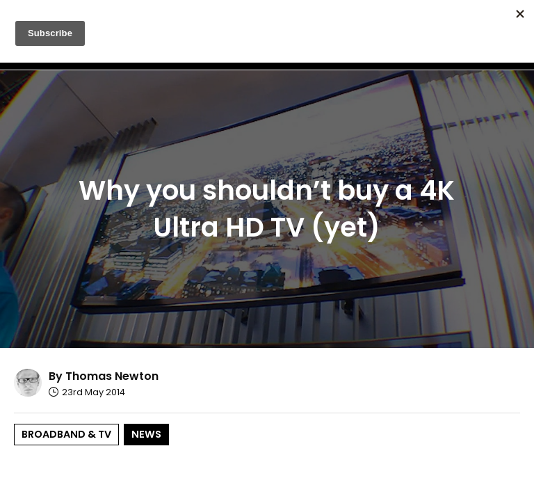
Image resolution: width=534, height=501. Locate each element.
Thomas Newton (112, 376)
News (146, 434)
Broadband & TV (66, 434)
